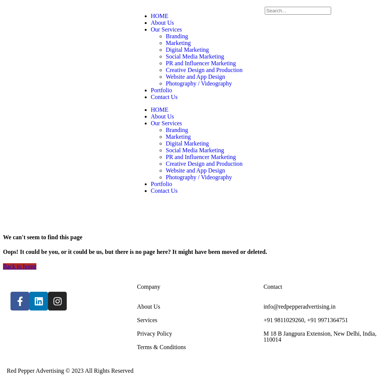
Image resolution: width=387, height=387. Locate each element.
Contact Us (164, 97)
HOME (159, 16)
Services (147, 320)
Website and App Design (195, 77)
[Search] (298, 11)
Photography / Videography (199, 83)
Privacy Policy (154, 333)
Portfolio (161, 90)
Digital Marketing (187, 49)
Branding (177, 36)
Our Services (166, 29)
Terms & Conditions (161, 347)
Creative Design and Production (204, 70)
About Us (162, 23)
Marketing (178, 43)
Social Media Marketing (195, 56)
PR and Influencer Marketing (201, 63)
